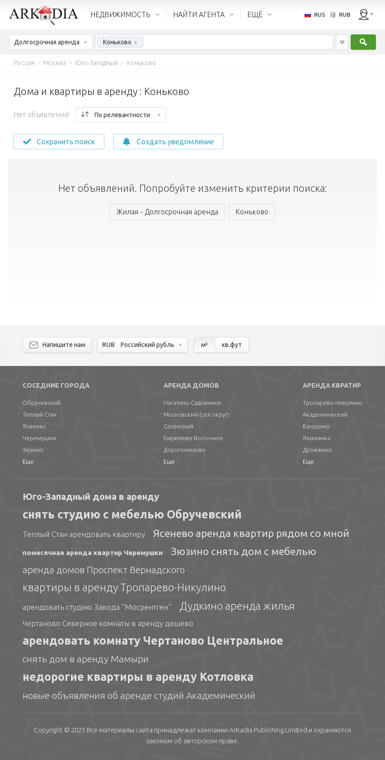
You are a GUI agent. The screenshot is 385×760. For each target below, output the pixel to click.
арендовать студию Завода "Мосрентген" (97, 607)
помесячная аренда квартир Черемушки (93, 552)
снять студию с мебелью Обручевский (132, 514)
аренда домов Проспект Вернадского (104, 569)
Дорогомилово (185, 449)
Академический (325, 414)
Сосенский (178, 426)
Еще (28, 461)
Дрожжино (317, 449)
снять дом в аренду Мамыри (86, 658)
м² (204, 344)
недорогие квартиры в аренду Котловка (138, 676)
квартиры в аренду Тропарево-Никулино (124, 587)
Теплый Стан (39, 414)
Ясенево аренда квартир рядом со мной (251, 533)
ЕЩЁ (255, 14)
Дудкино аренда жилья (237, 606)
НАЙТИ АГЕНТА (199, 14)
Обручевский (42, 402)
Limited (268, 730)
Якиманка (316, 438)
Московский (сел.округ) (196, 414)
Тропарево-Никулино (332, 402)
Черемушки (39, 438)
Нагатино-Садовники (192, 402)
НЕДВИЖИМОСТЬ (120, 14)
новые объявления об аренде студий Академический (139, 695)
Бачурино (316, 426)
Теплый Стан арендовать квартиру (84, 534)
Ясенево (34, 426)
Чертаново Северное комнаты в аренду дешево (108, 623)
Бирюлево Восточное (193, 438)
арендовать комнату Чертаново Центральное (153, 640)
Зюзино (33, 449)
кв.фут (232, 344)
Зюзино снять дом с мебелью (243, 551)
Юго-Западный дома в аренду (91, 496)
